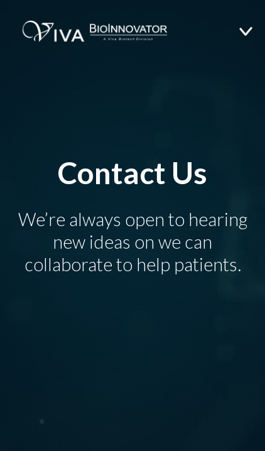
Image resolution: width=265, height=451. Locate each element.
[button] (252, 31)
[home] (85, 31)
